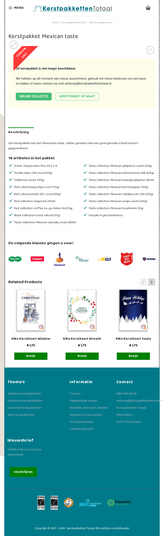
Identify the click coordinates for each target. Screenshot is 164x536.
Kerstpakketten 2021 (74, 23)
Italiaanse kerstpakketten (24, 393)
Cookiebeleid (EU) (82, 429)
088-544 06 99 (126, 393)
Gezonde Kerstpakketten (24, 407)
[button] (152, 282)
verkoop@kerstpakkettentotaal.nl (88, 83)
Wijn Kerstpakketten (21, 414)
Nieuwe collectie (34, 96)
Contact (75, 393)
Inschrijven (23, 472)
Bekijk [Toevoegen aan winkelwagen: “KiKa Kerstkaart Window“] (31, 356)
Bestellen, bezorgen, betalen (89, 407)
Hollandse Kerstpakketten (25, 400)
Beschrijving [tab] (18, 132)
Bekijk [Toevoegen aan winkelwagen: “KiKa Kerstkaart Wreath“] (82, 356)
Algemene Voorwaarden (86, 414)
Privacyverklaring (81, 421)
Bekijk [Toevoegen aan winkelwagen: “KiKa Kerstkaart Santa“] (133, 356)
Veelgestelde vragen (83, 400)
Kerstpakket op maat (77, 96)
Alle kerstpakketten (100, 23)
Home (55, 23)
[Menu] (18, 8)
